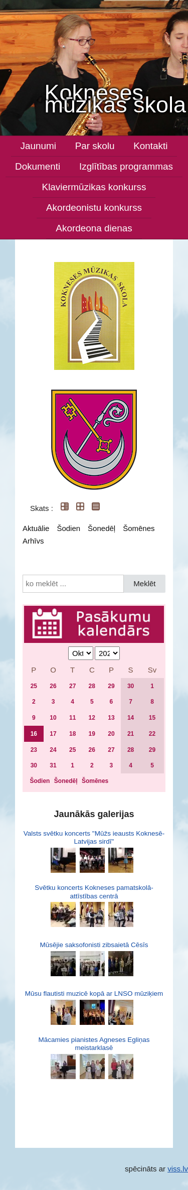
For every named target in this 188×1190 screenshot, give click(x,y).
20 (111, 733)
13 (111, 717)
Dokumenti (37, 166)
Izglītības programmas (126, 166)
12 (92, 717)
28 (92, 686)
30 (130, 686)
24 (53, 749)
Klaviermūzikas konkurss (94, 187)
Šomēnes (138, 528)
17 (53, 733)
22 (152, 733)
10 (53, 717)
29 (111, 686)
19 (92, 733)
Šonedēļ (101, 528)
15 (152, 717)
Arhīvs (33, 541)
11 (72, 717)
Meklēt (144, 583)
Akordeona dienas (94, 228)
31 (53, 765)
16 (34, 733)
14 (130, 717)
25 (34, 686)
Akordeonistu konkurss (94, 207)
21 (130, 733)
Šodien (68, 528)
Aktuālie (36, 528)
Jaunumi (38, 146)
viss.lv (177, 1168)
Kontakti (150, 146)
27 (72, 686)
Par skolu (95, 146)
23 (34, 749)
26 (53, 686)
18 (72, 733)
